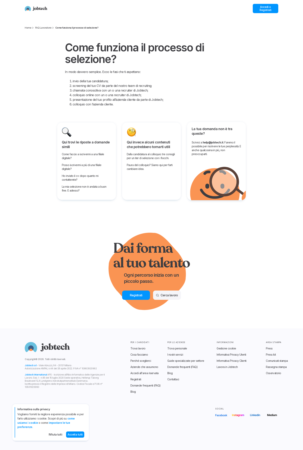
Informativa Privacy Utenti (231, 354)
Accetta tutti (75, 434)
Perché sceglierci (140, 360)
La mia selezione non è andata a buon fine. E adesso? (84, 188)
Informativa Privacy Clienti (231, 360)
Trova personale (177, 348)
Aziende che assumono (144, 367)
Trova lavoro (138, 348)
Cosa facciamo (139, 354)
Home (28, 27)
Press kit (271, 354)
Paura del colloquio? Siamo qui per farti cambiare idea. (150, 166)
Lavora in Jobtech (227, 367)
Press (269, 348)
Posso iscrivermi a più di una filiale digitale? (81, 166)
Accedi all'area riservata (144, 373)
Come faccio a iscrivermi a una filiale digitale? (83, 156)
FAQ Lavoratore (43, 27)
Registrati (135, 379)
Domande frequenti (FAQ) (145, 385)
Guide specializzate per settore (185, 360)
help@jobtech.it (213, 142)
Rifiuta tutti (55, 434)
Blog (133, 391)
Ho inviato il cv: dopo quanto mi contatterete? (80, 177)
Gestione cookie (226, 348)
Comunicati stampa (277, 360)
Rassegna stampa (276, 367)
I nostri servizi (175, 354)
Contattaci (173, 379)
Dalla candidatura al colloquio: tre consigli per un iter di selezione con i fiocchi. (151, 156)
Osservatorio (273, 373)
